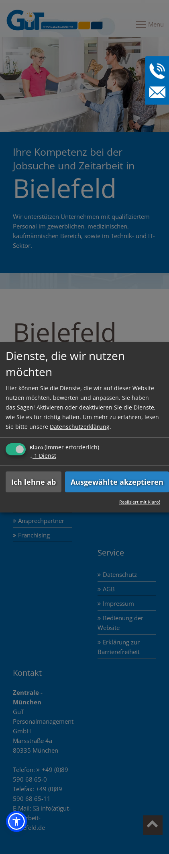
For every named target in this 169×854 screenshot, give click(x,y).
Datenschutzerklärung (80, 426)
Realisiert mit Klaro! (139, 502)
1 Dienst (43, 455)
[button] (16, 821)
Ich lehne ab (33, 482)
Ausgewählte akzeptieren (117, 482)
